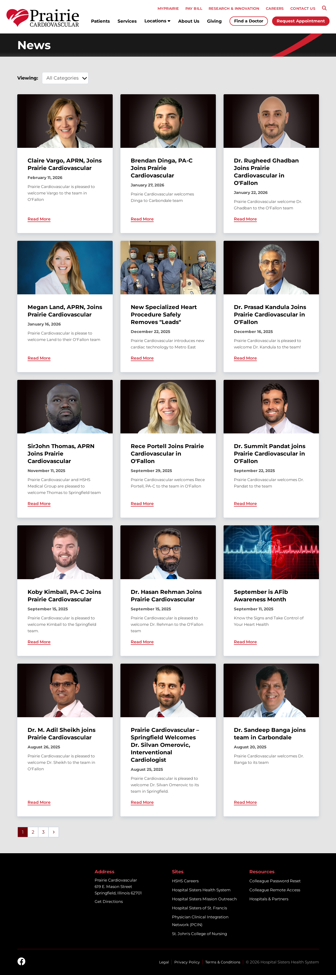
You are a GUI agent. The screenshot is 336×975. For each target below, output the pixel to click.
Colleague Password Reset (275, 880)
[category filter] (65, 78)
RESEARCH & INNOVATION (234, 8)
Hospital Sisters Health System (201, 889)
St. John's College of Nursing (199, 933)
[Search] (324, 8)
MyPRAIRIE (168, 8)
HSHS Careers (185, 880)
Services (127, 21)
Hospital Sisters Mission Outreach (204, 898)
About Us (188, 21)
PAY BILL (193, 8)
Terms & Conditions (222, 962)
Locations (157, 20)
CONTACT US (302, 8)
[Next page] (53, 832)
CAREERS (275, 8)
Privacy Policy (187, 962)
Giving (214, 21)
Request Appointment (301, 21)
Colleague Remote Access (274, 889)
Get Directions (109, 901)
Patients (100, 21)
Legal (164, 962)
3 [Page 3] (43, 832)
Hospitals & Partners (268, 898)
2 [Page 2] (33, 832)
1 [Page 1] (22, 832)
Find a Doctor (248, 21)
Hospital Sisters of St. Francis (199, 907)
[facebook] (21, 961)
